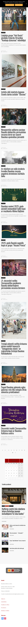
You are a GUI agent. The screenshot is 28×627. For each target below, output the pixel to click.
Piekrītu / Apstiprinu (10, 5)
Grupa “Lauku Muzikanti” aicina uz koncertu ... (18, 541)
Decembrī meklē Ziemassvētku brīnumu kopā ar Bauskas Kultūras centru (13, 431)
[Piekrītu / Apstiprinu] (26, 3)
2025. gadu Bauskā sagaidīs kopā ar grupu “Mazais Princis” (13, 244)
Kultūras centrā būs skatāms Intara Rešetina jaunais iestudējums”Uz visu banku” (13, 511)
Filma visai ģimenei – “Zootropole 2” (16, 533)
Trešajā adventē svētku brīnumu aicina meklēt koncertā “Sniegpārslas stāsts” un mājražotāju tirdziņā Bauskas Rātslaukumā (14, 348)
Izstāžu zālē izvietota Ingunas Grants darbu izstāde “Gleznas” (13, 93)
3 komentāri (4, 299)
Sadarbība (3, 601)
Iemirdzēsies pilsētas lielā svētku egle (17, 548)
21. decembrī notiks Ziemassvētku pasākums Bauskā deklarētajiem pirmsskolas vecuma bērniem (13, 284)
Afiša (3, 505)
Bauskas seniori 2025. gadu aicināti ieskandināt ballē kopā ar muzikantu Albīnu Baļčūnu (13, 208)
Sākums (3, 599)
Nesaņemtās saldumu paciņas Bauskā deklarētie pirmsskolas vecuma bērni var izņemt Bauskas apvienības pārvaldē (13, 133)
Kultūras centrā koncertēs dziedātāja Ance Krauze (17, 525)
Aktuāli (6, 505)
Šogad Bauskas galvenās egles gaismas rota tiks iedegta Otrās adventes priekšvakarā (13, 389)
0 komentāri (4, 51)
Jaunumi (3, 32)
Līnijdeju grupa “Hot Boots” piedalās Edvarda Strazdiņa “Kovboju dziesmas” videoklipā (13, 38)
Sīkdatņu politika (5, 610)
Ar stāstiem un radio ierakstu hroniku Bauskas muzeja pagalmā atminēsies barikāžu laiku (13, 172)
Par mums (3, 607)
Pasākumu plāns (5, 604)
